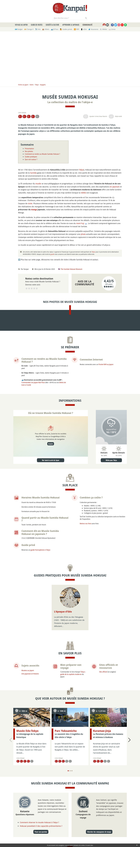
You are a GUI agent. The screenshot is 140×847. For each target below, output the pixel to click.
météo (83, 192)
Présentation (29, 148)
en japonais (115, 186)
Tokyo (37, 85)
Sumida (33, 173)
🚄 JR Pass (54, 29)
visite (30, 203)
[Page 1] (68, 800)
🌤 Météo (103, 29)
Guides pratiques (31, 157)
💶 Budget (18, 29)
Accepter (50, 473)
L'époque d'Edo (63, 640)
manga (34, 209)
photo (83, 234)
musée (38, 183)
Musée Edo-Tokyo (27, 760)
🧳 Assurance (93, 29)
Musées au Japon (27, 700)
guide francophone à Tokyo (40, 579)
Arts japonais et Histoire (30, 703)
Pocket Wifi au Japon (106, 394)
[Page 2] (70, 800)
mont (78, 223)
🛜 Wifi (76, 29)
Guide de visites (36, 24)
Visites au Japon (23, 85)
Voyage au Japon (21, 24)
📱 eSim (84, 29)
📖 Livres (112, 29)
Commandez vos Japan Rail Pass (33, 412)
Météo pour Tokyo (111, 489)
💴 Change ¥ (28, 29)
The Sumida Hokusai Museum (71, 269)
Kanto (31, 85)
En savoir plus (89, 845)
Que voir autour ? (31, 159)
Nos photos (29, 151)
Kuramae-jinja (102, 760)
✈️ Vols (37, 29)
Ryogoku (43, 85)
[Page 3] (71, 800)
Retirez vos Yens (85, 553)
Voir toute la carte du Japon (50, 489)
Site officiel (103, 701)
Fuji (82, 223)
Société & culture (52, 24)
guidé (52, 254)
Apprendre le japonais (70, 24)
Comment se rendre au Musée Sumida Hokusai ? (42, 154)
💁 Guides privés (66, 29)
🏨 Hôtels (45, 29)
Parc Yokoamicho (66, 760)
